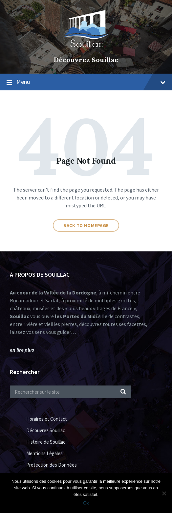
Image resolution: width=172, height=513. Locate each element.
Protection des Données (51, 465)
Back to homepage (86, 225)
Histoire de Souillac (45, 442)
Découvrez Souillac (86, 60)
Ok (86, 503)
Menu (90, 81)
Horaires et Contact (46, 419)
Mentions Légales (44, 453)
